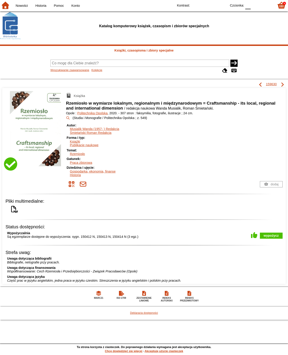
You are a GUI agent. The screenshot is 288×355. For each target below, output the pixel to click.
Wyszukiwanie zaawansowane (69, 70)
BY (222, 5)
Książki (75, 141)
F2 (266, 5)
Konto (75, 5)
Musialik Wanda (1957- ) (94, 129)
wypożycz (271, 235)
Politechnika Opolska (92, 113)
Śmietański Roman (90, 133)
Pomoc (59, 5)
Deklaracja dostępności (144, 313)
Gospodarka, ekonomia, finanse (92, 171)
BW (204, 5)
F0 (248, 5)
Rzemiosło (77, 154)
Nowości (22, 5)
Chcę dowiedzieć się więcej (123, 351)
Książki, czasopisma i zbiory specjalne (143, 50)
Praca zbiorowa (81, 162)
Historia (40, 5)
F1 (256, 5)
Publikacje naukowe (84, 145)
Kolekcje (96, 70)
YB (213, 5)
